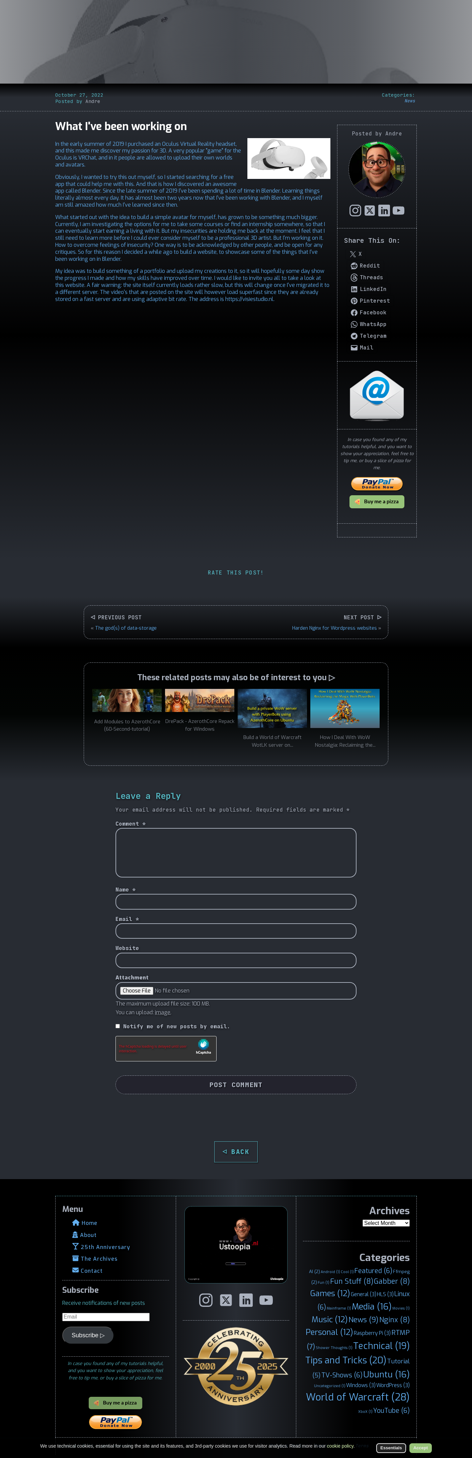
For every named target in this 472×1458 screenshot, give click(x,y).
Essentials (391, 1447)
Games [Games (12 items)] (330, 1293)
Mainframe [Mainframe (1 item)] (339, 1308)
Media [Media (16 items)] (372, 1306)
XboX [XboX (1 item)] (365, 1411)
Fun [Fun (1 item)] (323, 1282)
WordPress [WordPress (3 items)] (393, 1385)
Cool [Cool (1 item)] (347, 1271)
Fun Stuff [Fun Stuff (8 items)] (351, 1281)
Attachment (132, 977)
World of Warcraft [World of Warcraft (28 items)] (358, 1397)
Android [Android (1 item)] (330, 1271)
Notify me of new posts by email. (176, 1026)
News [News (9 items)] (363, 1320)
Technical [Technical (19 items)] (381, 1346)
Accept (420, 1447)
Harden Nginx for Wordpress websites (334, 628)
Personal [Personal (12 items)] (329, 1332)
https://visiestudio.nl (249, 299)
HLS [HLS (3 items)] (385, 1294)
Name (125, 889)
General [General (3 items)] (363, 1294)
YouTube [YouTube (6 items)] (391, 1410)
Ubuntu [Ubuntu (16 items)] (386, 1374)
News (409, 101)
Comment (130, 823)
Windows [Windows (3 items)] (361, 1385)
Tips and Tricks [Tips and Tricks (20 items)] (345, 1360)
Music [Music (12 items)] (330, 1319)
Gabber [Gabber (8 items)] (392, 1281)
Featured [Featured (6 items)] (373, 1270)
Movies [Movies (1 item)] (401, 1308)
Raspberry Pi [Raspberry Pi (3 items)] (372, 1333)
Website (127, 948)
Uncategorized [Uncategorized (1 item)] (329, 1385)
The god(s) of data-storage (126, 628)
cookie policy (340, 1446)
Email (127, 919)
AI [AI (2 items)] (314, 1271)
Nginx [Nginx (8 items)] (394, 1320)
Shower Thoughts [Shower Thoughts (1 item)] (334, 1347)
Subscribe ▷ (88, 1335)
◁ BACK (236, 1151)
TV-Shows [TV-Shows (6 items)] (342, 1375)
